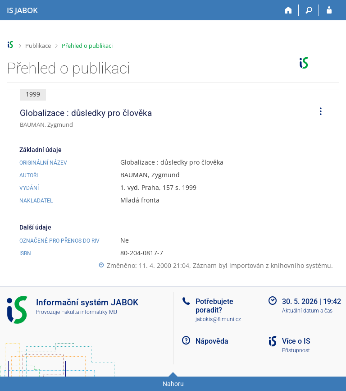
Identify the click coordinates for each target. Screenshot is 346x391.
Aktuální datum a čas (307, 311)
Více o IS (296, 341)
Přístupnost (296, 350)
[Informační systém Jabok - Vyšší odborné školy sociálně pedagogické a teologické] (22, 10)
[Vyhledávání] (309, 10)
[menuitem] (317, 113)
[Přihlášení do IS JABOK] (329, 10)
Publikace (38, 45)
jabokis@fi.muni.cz (218, 319)
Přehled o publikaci (87, 45)
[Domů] (288, 10)
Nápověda (212, 341)
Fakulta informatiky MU (89, 312)
